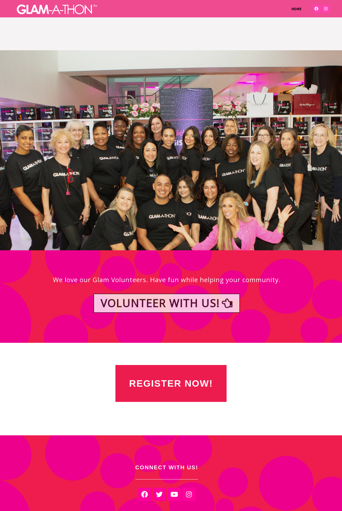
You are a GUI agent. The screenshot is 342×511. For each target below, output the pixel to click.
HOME (297, 8)
